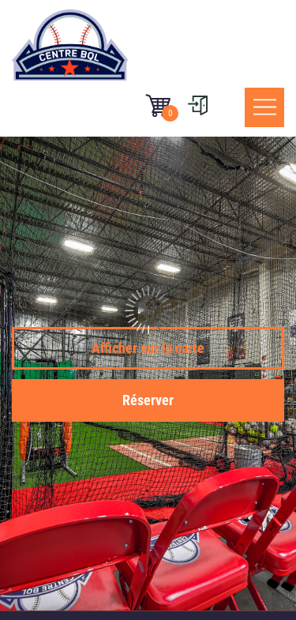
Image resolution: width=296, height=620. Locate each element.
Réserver (148, 400)
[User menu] (197, 105)
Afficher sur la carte (148, 348)
